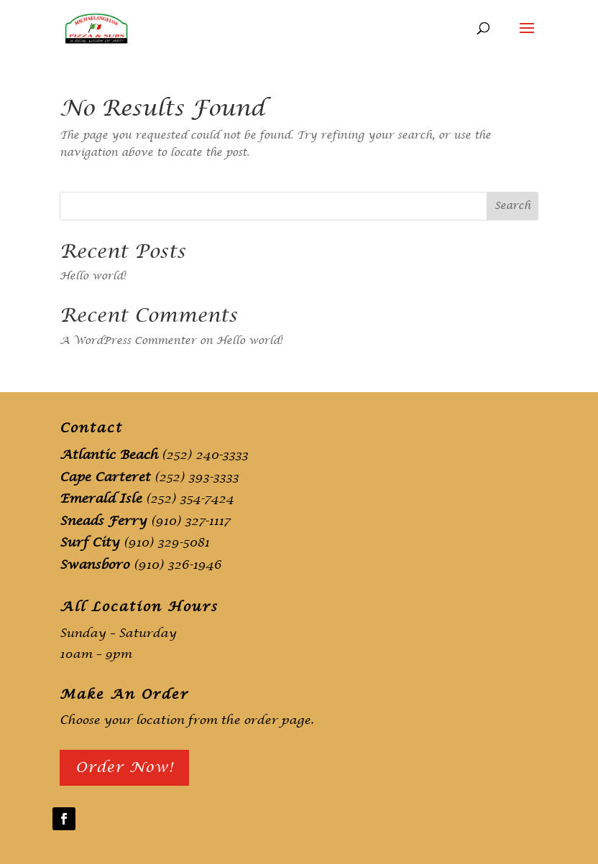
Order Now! (124, 767)
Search (512, 206)
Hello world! (93, 276)
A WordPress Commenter (128, 341)
